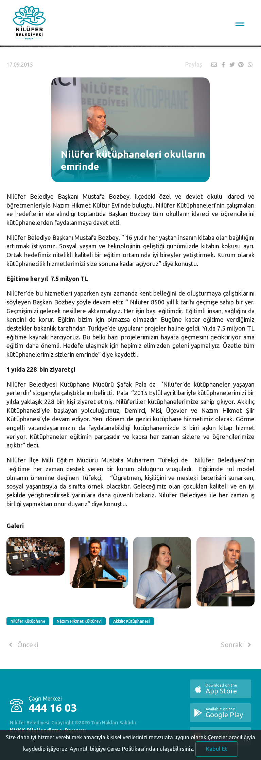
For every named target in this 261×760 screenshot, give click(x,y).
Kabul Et (216, 751)
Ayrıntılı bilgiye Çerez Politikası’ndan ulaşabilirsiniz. (132, 751)
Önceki (22, 645)
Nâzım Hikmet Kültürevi (79, 621)
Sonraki (237, 645)
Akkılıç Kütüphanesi (131, 621)
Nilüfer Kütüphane (28, 621)
